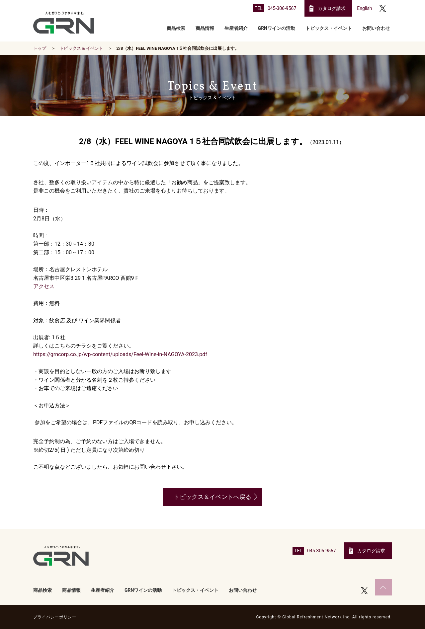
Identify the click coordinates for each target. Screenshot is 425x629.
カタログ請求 (332, 8)
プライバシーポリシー (54, 617)
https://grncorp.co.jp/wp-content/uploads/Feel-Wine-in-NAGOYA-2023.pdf (120, 354)
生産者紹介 (236, 28)
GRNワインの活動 (276, 28)
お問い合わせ (376, 28)
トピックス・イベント (328, 28)
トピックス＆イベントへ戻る (212, 496)
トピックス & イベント (81, 48)
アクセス (43, 286)
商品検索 (176, 28)
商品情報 (205, 28)
